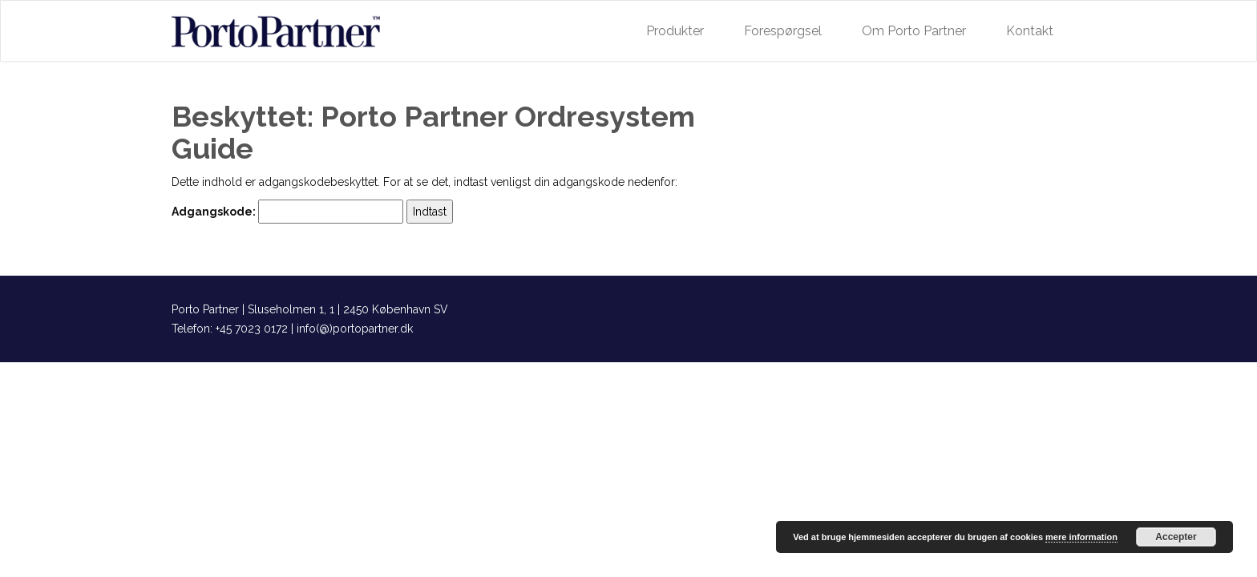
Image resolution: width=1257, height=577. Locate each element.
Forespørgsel (783, 30)
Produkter (675, 30)
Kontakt (1029, 30)
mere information (1081, 537)
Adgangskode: (287, 212)
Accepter (1175, 537)
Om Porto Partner (914, 30)
